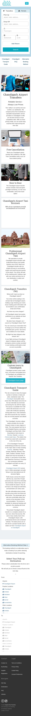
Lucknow (20, 435)
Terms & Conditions (17, 663)
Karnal (5, 600)
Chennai (7, 437)
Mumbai (9, 435)
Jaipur (14, 437)
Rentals (23, 11)
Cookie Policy (15, 670)
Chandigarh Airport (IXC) (13, 468)
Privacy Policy (15, 666)
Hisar (4, 597)
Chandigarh (10, 399)
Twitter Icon (6, 700)
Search (15, 49)
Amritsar (9, 449)
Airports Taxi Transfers (10, 704)
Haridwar (6, 594)
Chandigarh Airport (8, 583)
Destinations (4, 686)
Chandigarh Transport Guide (6, 61)
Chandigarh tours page (15, 380)
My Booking (4, 666)
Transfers (9, 11)
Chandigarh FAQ (16, 60)
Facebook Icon (2, 700)
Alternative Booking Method (25, 61)
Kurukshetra (6, 602)
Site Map (3, 683)
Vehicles (3, 694)
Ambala (5, 592)
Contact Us (4, 663)
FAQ (2, 690)
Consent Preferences (17, 674)
